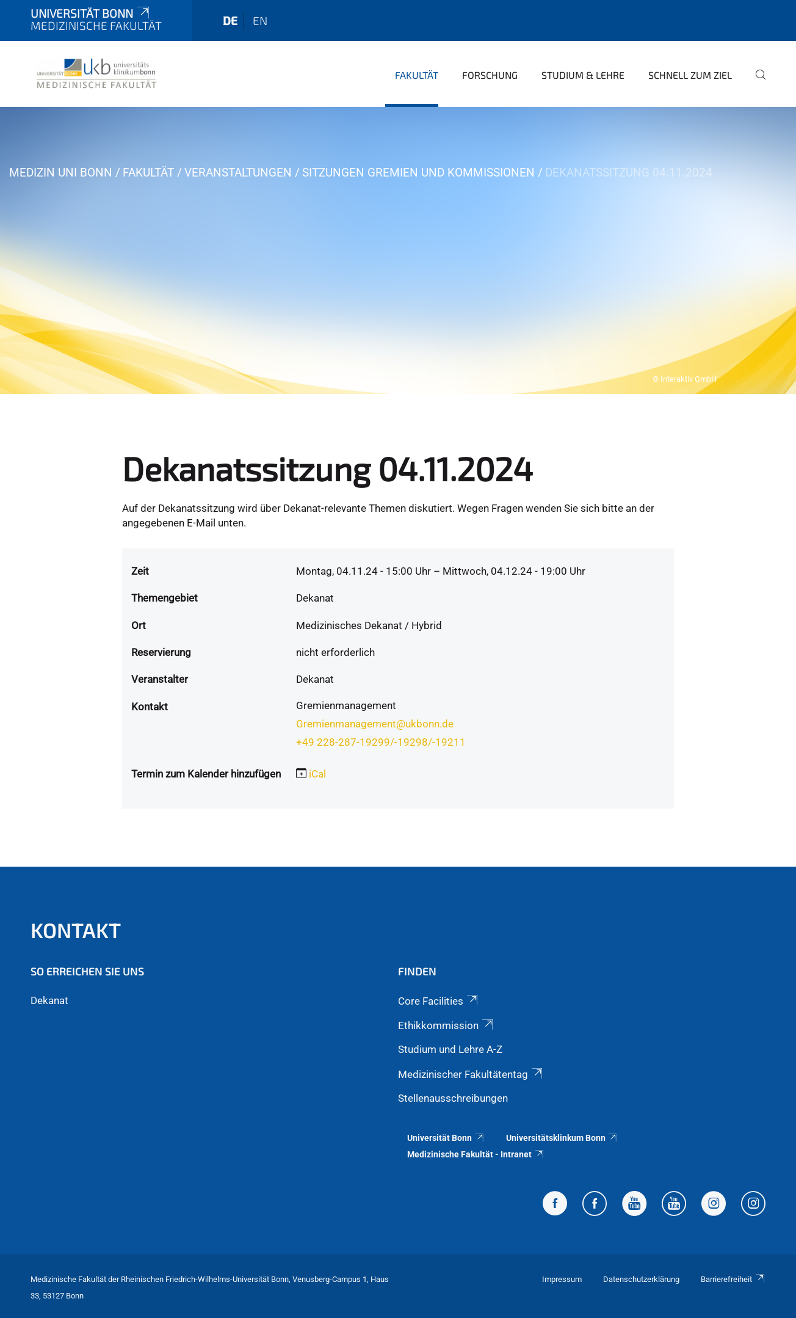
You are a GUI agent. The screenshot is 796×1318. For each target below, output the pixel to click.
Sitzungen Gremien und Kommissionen (418, 173)
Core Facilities (439, 1001)
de (230, 20)
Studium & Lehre (582, 75)
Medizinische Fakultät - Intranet (476, 1154)
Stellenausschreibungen (453, 1098)
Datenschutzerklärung (641, 1279)
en (260, 20)
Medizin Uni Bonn (60, 173)
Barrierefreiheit (733, 1279)
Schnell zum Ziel (690, 75)
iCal (317, 774)
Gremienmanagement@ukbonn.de (375, 724)
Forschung (490, 75)
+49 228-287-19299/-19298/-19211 (381, 742)
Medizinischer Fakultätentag (471, 1074)
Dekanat (49, 1000)
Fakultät (416, 75)
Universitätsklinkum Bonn (562, 1138)
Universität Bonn (91, 13)
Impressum (562, 1279)
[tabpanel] (398, 250)
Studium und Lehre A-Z (450, 1049)
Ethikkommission (446, 1025)
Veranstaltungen (238, 173)
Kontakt (76, 929)
